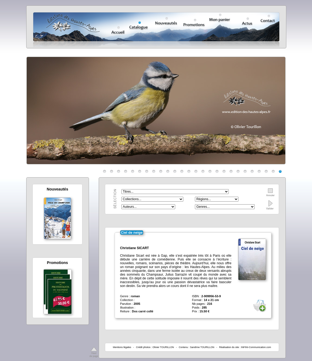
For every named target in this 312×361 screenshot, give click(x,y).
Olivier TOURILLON (163, 347)
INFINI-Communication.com (256, 347)
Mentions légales (122, 347)
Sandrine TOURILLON (202, 347)
